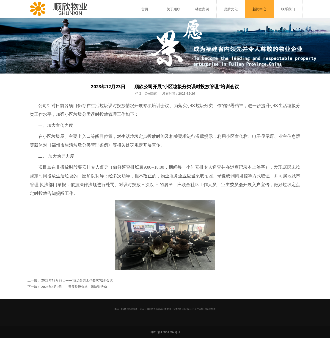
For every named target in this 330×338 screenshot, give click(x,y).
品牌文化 (231, 9)
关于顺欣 (173, 9)
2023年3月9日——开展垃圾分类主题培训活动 (74, 286)
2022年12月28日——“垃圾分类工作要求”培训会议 (77, 280)
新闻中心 (259, 9)
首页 (144, 9)
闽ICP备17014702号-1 (165, 332)
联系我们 (288, 9)
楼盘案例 (202, 9)
